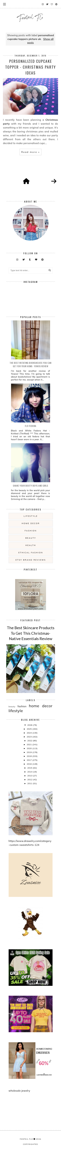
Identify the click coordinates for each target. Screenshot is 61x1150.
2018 (29, 756)
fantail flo (26, 1139)
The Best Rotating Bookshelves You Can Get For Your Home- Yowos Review (30, 364)
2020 (29, 748)
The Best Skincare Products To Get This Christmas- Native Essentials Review (30, 633)
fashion (31, 530)
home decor (31, 523)
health (30, 545)
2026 (30, 725)
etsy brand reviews (30, 560)
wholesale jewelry (19, 1090)
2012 (30, 779)
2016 (29, 764)
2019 (29, 752)
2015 (30, 768)
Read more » (30, 152)
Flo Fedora (30, 426)
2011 (30, 783)
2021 (29, 744)
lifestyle (31, 516)
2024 (29, 733)
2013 (30, 775)
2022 (30, 740)
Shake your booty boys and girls (30, 485)
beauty (30, 538)
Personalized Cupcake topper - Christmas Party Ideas (30, 67)
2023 (29, 736)
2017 (29, 760)
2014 (30, 772)
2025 (29, 729)
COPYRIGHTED (30, 1144)
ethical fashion (30, 552)
